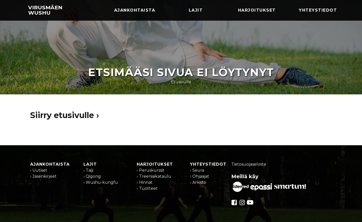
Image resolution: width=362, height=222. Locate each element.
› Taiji (88, 170)
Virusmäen (45, 10)
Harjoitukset (257, 10)
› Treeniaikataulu (154, 176)
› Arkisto (198, 182)
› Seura (197, 170)
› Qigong (92, 176)
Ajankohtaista (134, 10)
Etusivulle (181, 82)
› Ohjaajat (199, 176)
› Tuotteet (147, 188)
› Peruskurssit (150, 170)
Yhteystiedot (318, 10)
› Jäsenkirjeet (43, 176)
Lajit (196, 10)
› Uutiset (38, 170)
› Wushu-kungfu (100, 182)
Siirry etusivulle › (64, 115)
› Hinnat (145, 182)
